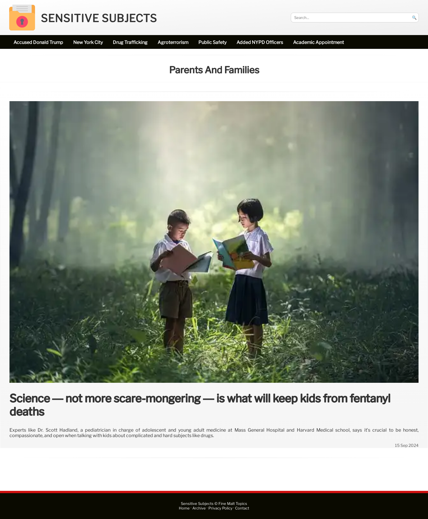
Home (184, 508)
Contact (242, 508)
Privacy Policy (220, 508)
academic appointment (318, 42)
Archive (199, 508)
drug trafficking (130, 42)
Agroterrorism (173, 42)
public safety (212, 42)
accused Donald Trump (38, 42)
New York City (88, 42)
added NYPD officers (260, 42)
